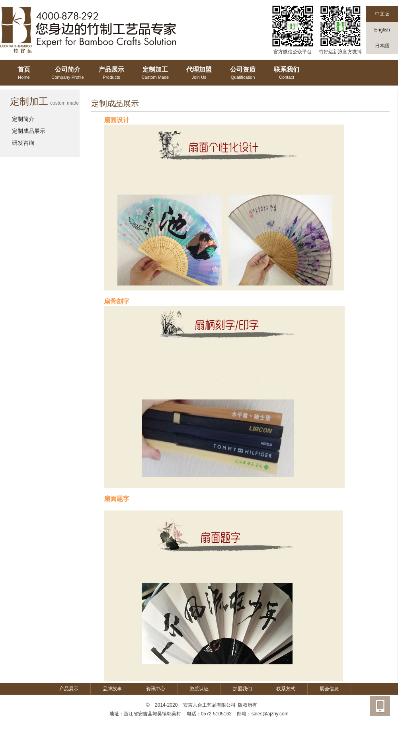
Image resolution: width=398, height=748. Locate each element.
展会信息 (329, 689)
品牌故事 (112, 689)
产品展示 (111, 73)
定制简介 (23, 119)
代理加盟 (199, 73)
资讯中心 (155, 689)
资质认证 (199, 689)
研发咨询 (23, 143)
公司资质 (243, 73)
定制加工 (155, 73)
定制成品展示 (28, 131)
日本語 (382, 46)
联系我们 (286, 73)
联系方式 (285, 689)
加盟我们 (242, 689)
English (382, 30)
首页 (24, 73)
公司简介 (68, 73)
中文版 (382, 14)
